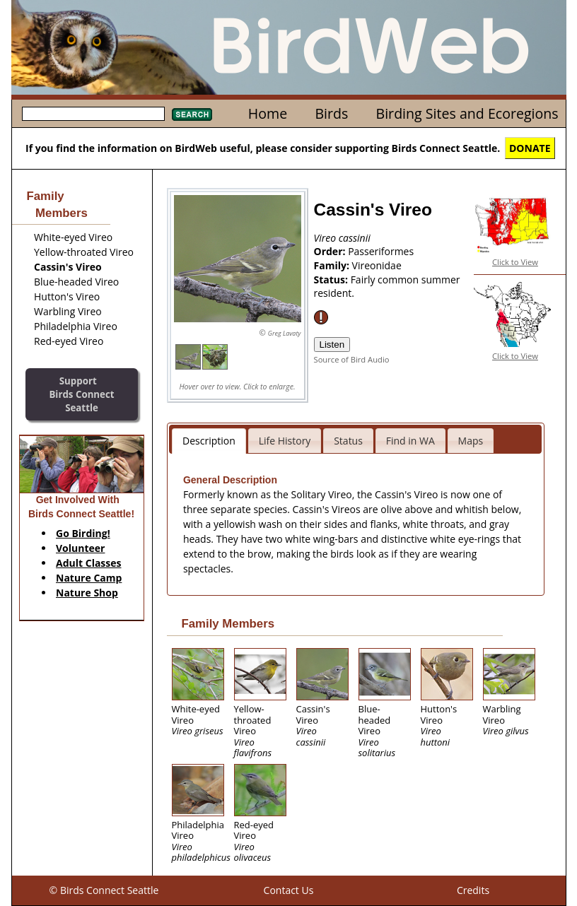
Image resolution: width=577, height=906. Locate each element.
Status (348, 440)
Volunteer (80, 548)
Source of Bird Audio (352, 359)
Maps (471, 440)
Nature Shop (87, 592)
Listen (332, 344)
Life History (285, 440)
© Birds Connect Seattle (104, 890)
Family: (333, 265)
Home (267, 113)
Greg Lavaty (284, 333)
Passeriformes (381, 251)
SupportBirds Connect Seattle (81, 394)
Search (192, 114)
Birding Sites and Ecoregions (467, 113)
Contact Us (289, 890)
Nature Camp (89, 577)
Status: (332, 279)
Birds (331, 113)
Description (208, 440)
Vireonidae (377, 265)
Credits (473, 890)
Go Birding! (83, 533)
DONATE (530, 148)
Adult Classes (89, 563)
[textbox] (93, 114)
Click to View (515, 262)
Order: (331, 251)
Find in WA (410, 440)
